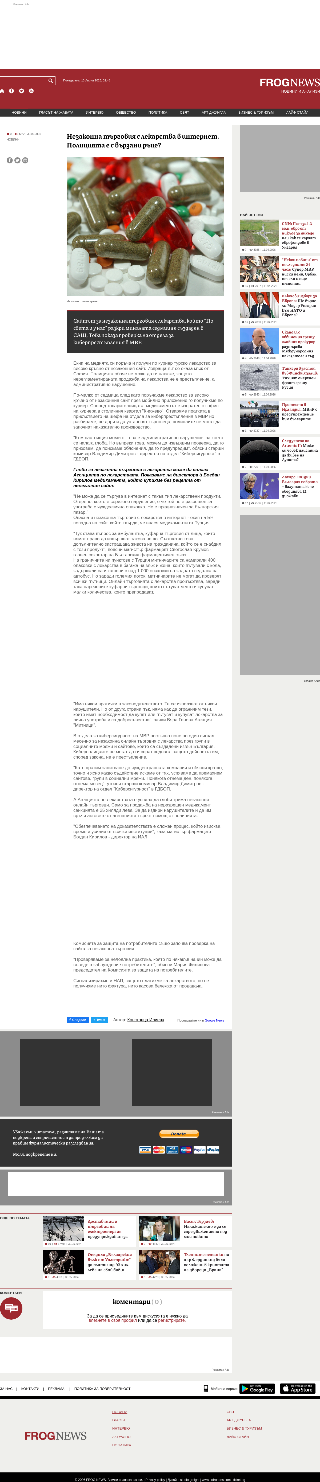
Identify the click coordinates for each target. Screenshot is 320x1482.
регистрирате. (172, 1320)
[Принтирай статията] (25, 160)
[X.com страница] (21, 90)
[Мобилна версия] (220, 1388)
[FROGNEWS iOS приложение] (297, 1388)
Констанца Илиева (145, 1020)
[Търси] (51, 81)
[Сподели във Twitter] (17, 160)
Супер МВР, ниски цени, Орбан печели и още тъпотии (300, 271)
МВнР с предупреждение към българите (299, 412)
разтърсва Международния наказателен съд (298, 344)
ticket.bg (239, 1480)
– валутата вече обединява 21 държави (300, 487)
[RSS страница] (31, 90)
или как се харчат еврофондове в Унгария (299, 235)
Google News (214, 1020)
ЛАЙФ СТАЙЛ (297, 112)
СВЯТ (184, 112)
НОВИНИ (19, 112)
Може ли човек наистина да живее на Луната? (300, 450)
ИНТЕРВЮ (94, 112)
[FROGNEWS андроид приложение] (257, 1388)
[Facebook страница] (11, 90)
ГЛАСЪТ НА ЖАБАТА (56, 112)
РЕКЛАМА (56, 1388)
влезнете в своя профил (113, 1320)
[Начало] (2, 90)
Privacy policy (155, 1480)
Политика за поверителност (102, 1388)
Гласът (119, 1420)
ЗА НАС (6, 1388)
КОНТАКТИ (30, 1388)
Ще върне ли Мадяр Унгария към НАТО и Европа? (299, 306)
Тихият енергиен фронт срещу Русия (300, 378)
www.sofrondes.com (216, 1480)
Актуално (121, 1437)
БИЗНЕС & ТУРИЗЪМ (256, 112)
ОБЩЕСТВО (126, 112)
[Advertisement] (160, 35)
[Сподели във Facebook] (10, 160)
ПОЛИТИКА (158, 112)
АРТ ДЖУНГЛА (214, 112)
